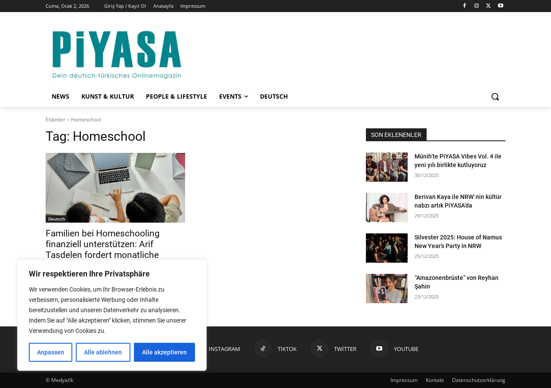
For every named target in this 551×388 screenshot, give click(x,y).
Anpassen (50, 352)
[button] (495, 96)
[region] (112, 315)
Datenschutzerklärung (478, 380)
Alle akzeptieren (164, 352)
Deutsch (56, 219)
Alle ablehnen (103, 352)
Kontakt (435, 380)
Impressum (404, 380)
